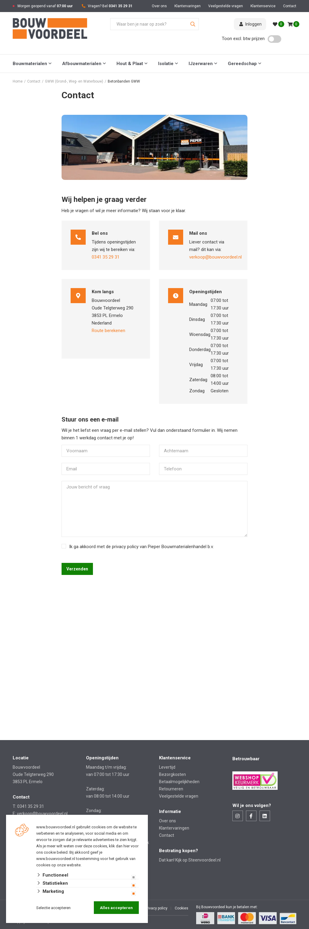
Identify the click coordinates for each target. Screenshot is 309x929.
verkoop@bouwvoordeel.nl (215, 257)
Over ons (159, 6)
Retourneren (171, 788)
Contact (289, 6)
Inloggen (250, 24)
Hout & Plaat (129, 63)
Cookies (181, 908)
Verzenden (77, 569)
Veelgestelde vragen (225, 6)
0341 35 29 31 (120, 6)
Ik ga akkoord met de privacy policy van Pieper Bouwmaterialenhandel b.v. (141, 546)
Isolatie (166, 63)
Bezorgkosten (172, 774)
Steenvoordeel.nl (204, 860)
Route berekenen (108, 330)
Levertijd (167, 767)
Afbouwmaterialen (81, 63)
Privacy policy (156, 908)
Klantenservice (263, 6)
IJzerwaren (201, 63)
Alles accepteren (116, 907)
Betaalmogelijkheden (179, 781)
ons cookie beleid (52, 852)
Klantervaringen (187, 6)
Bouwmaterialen (30, 63)
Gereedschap (242, 63)
